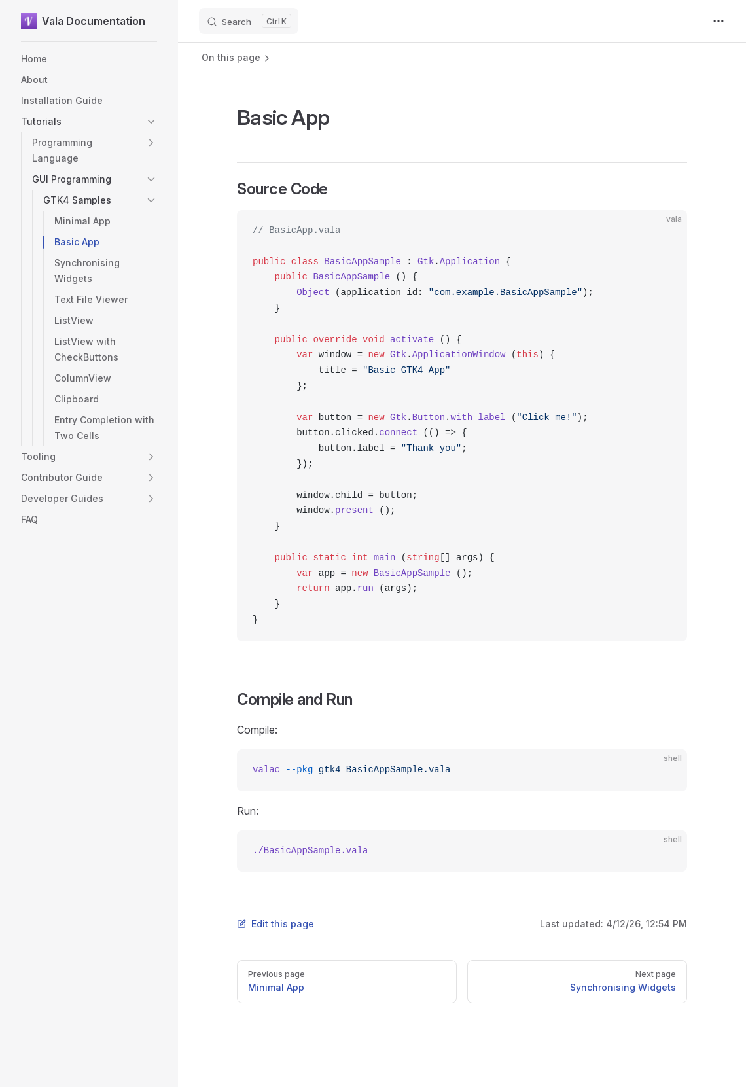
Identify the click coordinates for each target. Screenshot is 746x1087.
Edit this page (275, 923)
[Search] (248, 21)
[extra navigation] (718, 21)
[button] (151, 121)
